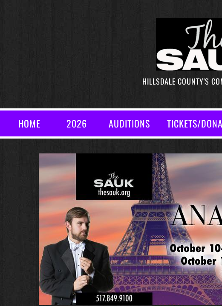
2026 (76, 123)
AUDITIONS (129, 123)
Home (29, 123)
